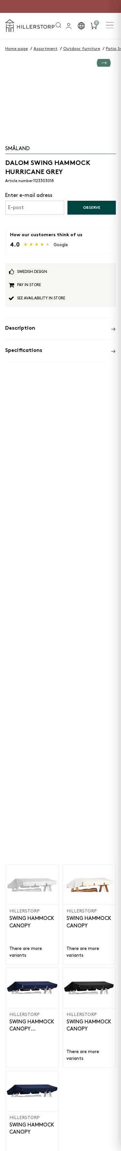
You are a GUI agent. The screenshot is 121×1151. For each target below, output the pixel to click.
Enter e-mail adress (28, 195)
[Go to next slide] (104, 100)
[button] (81, 25)
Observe (91, 208)
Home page (16, 49)
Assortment (45, 49)
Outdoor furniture (81, 49)
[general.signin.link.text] (68, 25)
